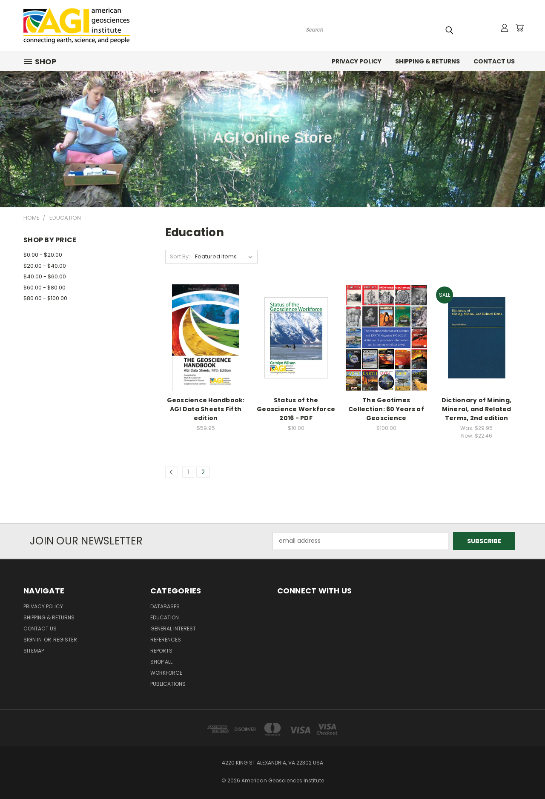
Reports (161, 650)
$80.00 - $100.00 (45, 298)
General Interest (173, 628)
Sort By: (180, 256)
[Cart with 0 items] (519, 27)
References (165, 639)
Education (164, 617)
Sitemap (33, 650)
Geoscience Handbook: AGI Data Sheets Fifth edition (206, 409)
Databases (165, 606)
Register (65, 639)
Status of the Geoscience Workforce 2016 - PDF (296, 409)
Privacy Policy (357, 61)
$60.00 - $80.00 (44, 288)
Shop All (161, 661)
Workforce (166, 672)
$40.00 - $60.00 (44, 276)
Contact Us (494, 61)
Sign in (33, 639)
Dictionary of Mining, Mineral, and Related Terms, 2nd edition (476, 409)
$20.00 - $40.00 (44, 266)
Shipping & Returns (427, 61)
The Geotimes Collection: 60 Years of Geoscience (386, 409)
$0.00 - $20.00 (42, 255)
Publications (168, 683)
